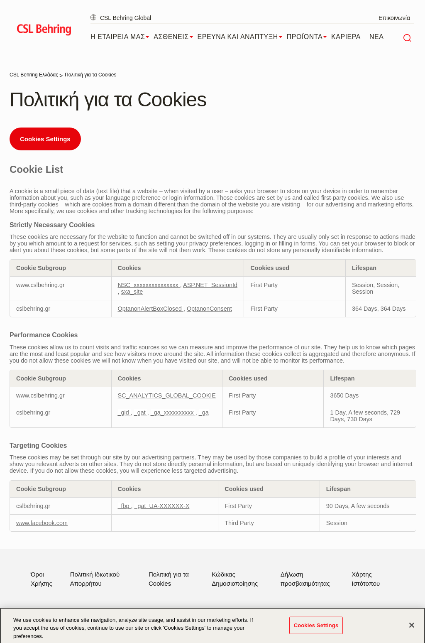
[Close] (412, 628)
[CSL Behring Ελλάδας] (34, 75)
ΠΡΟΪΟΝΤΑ (309, 37)
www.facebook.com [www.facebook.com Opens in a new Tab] (42, 523)
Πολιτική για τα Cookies (169, 579)
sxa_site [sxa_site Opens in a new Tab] (132, 291)
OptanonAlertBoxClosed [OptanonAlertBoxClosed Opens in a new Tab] (150, 308)
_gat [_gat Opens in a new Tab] (140, 412)
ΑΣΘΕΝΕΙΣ (175, 37)
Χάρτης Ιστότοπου (366, 579)
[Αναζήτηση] (407, 37)
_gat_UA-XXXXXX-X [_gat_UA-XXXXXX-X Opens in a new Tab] (162, 506)
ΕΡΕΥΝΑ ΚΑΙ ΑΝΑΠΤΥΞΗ (242, 37)
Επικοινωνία (394, 18)
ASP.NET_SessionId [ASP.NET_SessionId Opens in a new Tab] (210, 285)
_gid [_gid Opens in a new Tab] (124, 412)
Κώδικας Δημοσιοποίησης (235, 579)
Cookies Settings (45, 138)
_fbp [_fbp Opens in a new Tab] (124, 506)
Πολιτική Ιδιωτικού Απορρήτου (95, 579)
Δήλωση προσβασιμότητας (305, 579)
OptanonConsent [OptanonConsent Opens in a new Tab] (209, 308)
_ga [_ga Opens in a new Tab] (204, 412)
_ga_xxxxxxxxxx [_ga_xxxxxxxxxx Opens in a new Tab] (173, 412)
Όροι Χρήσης (41, 579)
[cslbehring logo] (44, 31)
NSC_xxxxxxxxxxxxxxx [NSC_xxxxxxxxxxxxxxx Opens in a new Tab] (149, 285)
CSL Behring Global (120, 18)
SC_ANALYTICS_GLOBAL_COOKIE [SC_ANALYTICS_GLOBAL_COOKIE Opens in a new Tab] (167, 395)
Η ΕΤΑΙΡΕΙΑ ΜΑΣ (122, 37)
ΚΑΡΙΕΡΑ (346, 36)
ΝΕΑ (376, 36)
